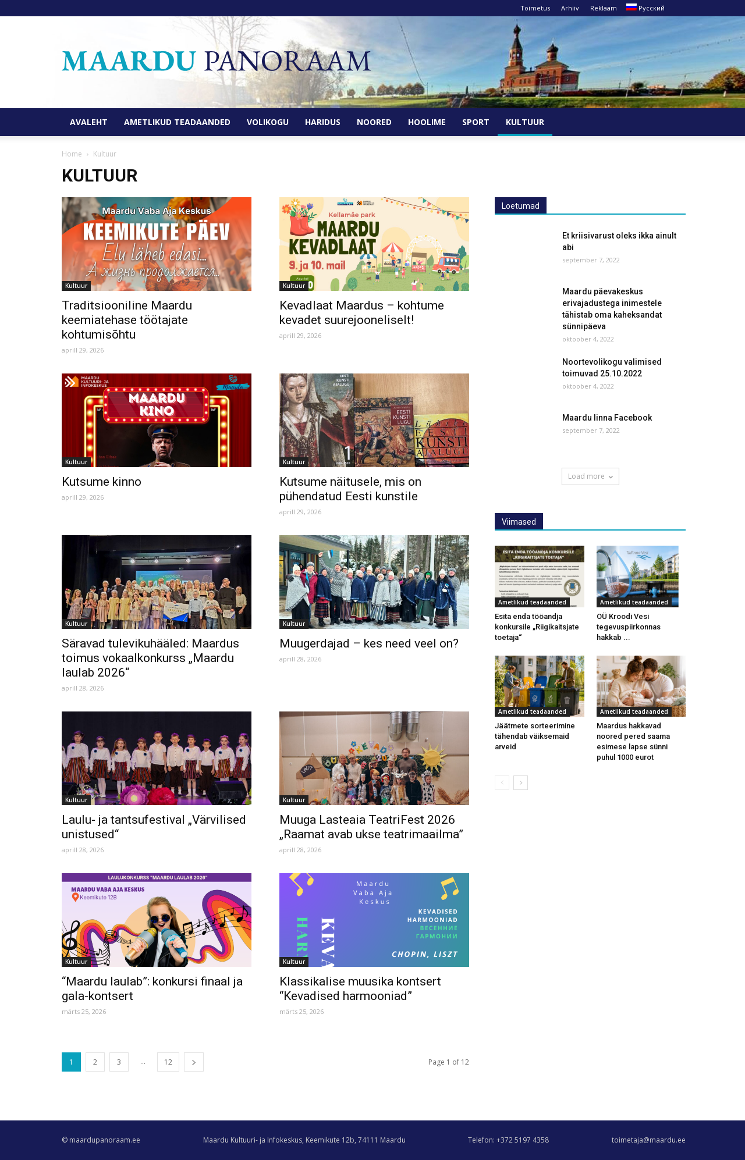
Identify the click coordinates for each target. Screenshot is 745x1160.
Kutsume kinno (101, 482)
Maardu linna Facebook (607, 417)
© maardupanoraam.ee (101, 1140)
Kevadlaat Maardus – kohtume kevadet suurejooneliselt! (361, 312)
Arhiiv (570, 7)
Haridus (322, 121)
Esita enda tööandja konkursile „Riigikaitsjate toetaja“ (537, 627)
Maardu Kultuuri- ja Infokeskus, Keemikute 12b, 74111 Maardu (304, 1140)
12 (168, 1062)
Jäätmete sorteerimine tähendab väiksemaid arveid (535, 736)
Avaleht (89, 121)
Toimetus (535, 7)
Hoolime (427, 121)
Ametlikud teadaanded (177, 121)
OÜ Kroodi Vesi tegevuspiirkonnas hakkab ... (629, 627)
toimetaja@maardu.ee (649, 1140)
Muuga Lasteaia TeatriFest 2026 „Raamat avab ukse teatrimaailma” (371, 827)
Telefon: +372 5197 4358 (508, 1140)
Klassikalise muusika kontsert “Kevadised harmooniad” (360, 988)
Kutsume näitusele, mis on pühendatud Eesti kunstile (350, 489)
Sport (475, 121)
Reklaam (603, 7)
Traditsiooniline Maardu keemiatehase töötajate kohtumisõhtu (127, 319)
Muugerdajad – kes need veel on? (369, 643)
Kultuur (525, 121)
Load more (590, 476)
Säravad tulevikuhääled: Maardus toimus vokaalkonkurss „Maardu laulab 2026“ (150, 657)
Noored (374, 121)
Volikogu (268, 121)
